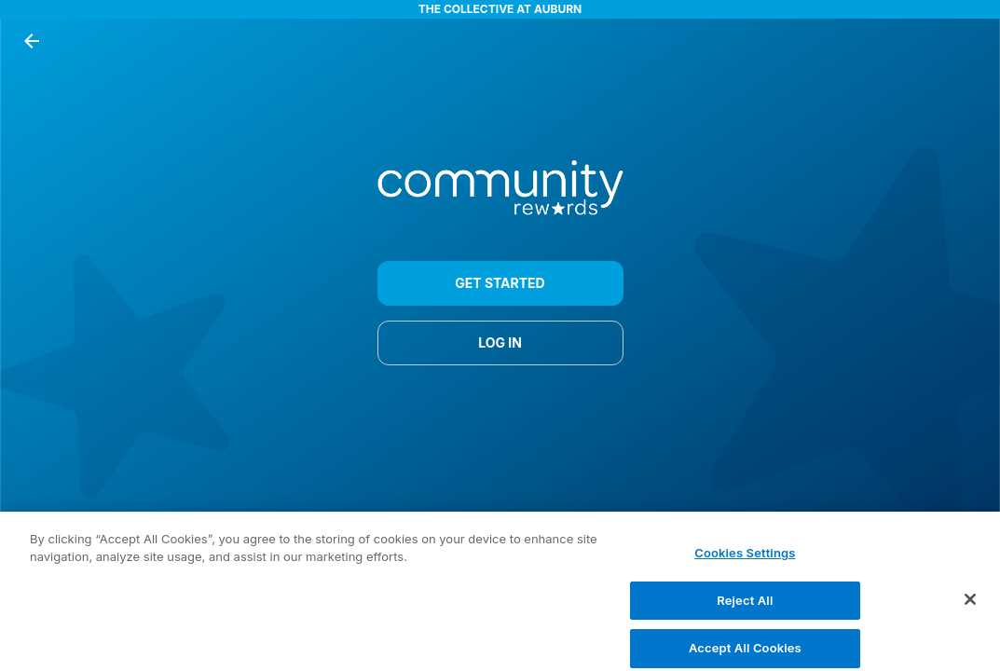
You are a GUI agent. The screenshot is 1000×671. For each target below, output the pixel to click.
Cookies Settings (744, 560)
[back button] (31, 41)
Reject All (745, 606)
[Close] (970, 606)
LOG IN (500, 343)
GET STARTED (500, 283)
